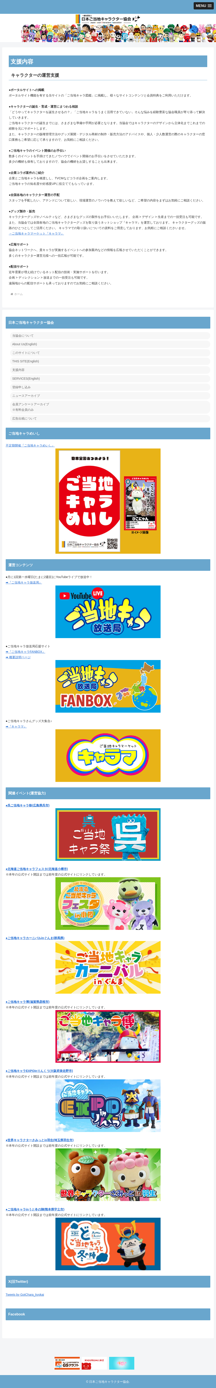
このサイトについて (26, 352)
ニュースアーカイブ (26, 395)
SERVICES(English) (26, 378)
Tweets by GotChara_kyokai (25, 1294)
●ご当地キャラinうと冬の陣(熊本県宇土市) (35, 1209)
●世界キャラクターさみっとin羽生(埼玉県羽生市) (40, 1140)
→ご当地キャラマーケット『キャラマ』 (36, 233)
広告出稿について (24, 418)
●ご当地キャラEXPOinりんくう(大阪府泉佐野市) (39, 1071)
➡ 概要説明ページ (18, 657)
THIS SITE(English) (25, 361)
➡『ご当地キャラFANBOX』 (25, 651)
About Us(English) (24, 344)
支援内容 (18, 370)
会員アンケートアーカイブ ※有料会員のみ (30, 406)
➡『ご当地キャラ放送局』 (24, 582)
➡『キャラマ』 (16, 726)
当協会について (23, 335)
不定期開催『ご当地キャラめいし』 (83, 498)
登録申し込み (21, 387)
